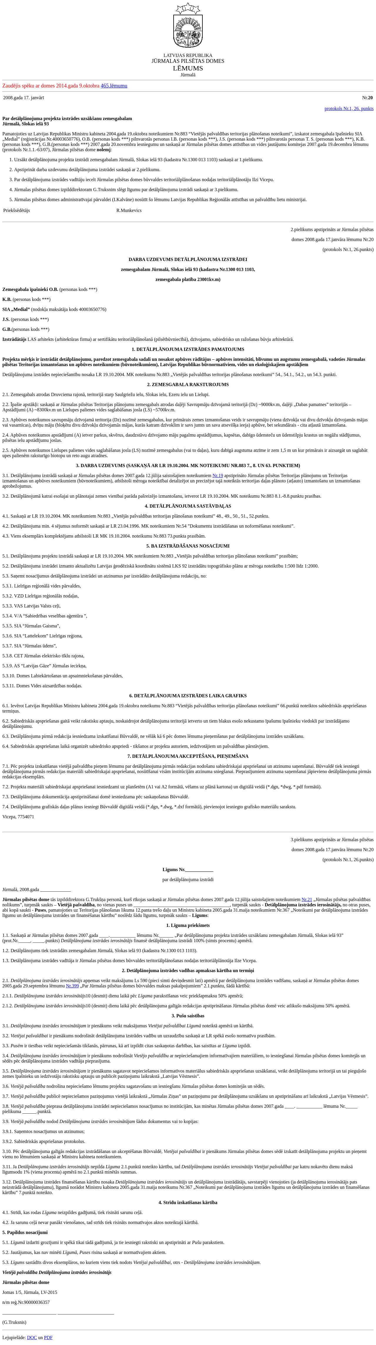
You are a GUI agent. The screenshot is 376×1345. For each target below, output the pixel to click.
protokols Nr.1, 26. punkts (349, 108)
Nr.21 (307, 899)
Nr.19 (217, 475)
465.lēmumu (114, 86)
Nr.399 (72, 985)
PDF (48, 1337)
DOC (32, 1337)
